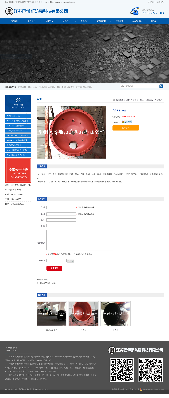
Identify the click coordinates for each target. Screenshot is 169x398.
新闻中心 (49, 21)
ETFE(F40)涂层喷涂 (84, 87)
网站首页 (14, 21)
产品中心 (67, 21)
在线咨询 (151, 2)
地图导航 (160, 2)
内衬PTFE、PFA (24, 87)
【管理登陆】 (114, 393)
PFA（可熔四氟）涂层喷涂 (44, 87)
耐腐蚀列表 (102, 21)
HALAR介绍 (137, 21)
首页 (127, 100)
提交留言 (54, 272)
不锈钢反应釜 (51, 334)
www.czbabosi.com (66, 2)
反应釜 (83, 334)
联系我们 (154, 21)
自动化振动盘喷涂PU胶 (16, 155)
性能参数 (119, 21)
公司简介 (31, 21)
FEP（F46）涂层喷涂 (65, 87)
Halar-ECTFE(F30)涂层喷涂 (17, 135)
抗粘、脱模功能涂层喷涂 (17, 150)
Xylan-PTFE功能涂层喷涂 (17, 140)
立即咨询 (125, 128)
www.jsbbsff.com (51, 2)
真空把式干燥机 (49, 287)
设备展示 (84, 21)
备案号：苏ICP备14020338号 (129, 393)
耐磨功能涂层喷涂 (14, 145)
